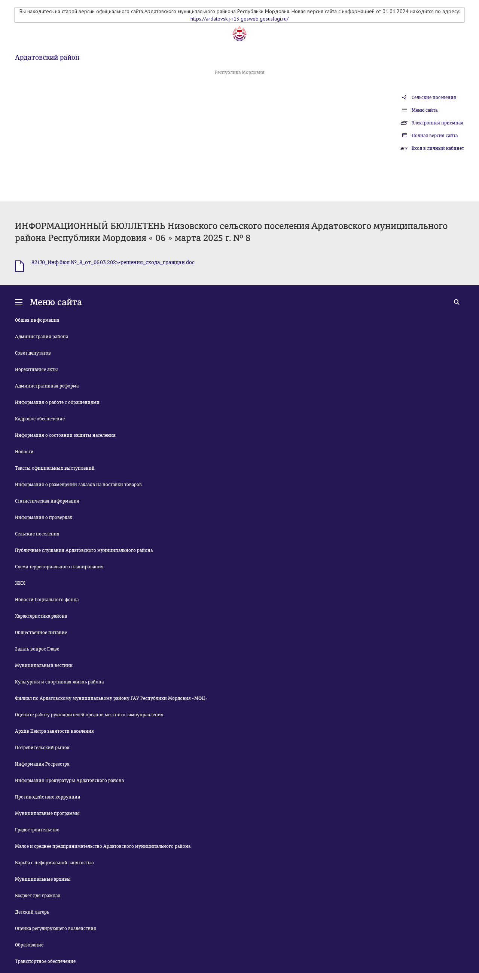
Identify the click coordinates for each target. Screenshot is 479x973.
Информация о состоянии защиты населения (65, 435)
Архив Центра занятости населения (54, 731)
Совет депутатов (33, 353)
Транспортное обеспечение (45, 961)
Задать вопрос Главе (37, 649)
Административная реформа (47, 386)
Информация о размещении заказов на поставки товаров (78, 484)
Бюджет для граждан (38, 895)
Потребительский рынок (42, 747)
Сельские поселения (434, 97)
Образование (29, 945)
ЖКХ (20, 583)
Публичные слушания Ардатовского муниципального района (84, 550)
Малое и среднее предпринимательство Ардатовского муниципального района (102, 846)
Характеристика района (41, 616)
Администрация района (41, 336)
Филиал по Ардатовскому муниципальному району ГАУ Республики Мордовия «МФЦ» (111, 698)
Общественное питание (41, 632)
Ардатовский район (47, 57)
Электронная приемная (437, 123)
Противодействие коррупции (47, 797)
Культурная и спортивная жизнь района (59, 682)
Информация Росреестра (42, 764)
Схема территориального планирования (59, 566)
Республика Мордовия (240, 72)
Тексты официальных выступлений (55, 468)
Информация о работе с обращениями (57, 402)
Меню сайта (424, 110)
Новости (24, 451)
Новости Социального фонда (47, 599)
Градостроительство (37, 830)
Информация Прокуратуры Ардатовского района (69, 780)
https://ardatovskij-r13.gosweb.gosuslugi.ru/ (239, 18)
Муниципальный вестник (44, 665)
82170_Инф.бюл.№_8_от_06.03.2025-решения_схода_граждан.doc (113, 262)
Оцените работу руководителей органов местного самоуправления (89, 714)
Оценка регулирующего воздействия (55, 928)
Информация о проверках (43, 517)
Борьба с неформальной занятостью (54, 862)
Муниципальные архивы (43, 879)
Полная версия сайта (435, 135)
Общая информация (37, 320)
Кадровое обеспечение (40, 418)
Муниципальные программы (47, 813)
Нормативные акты (36, 369)
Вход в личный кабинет (438, 148)
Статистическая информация (47, 501)
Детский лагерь (32, 912)
